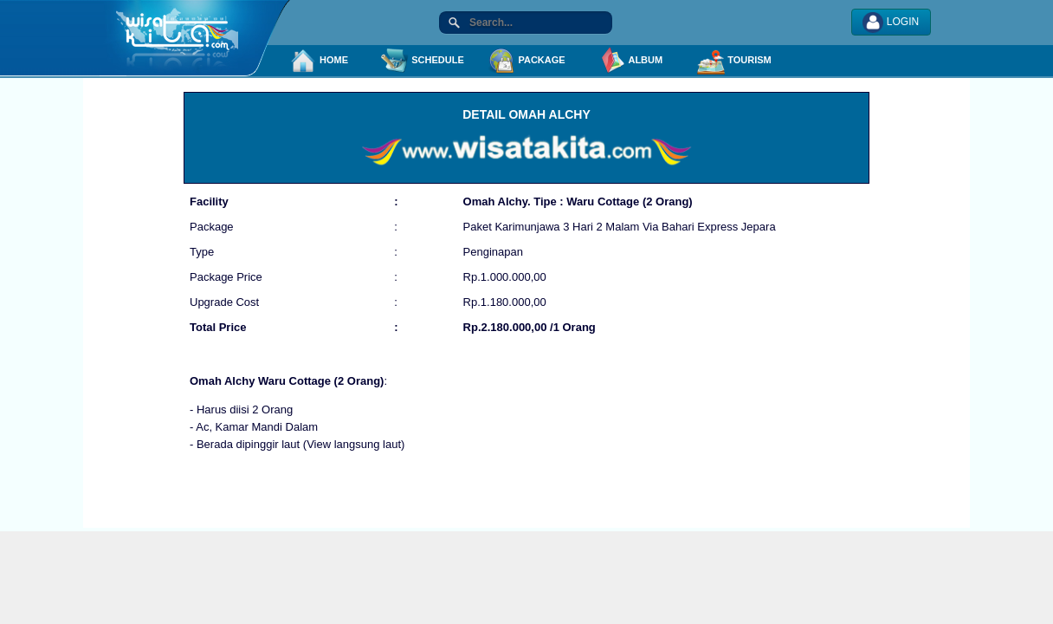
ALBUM (630, 61)
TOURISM (734, 61)
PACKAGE (526, 61)
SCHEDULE (422, 61)
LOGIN (890, 22)
